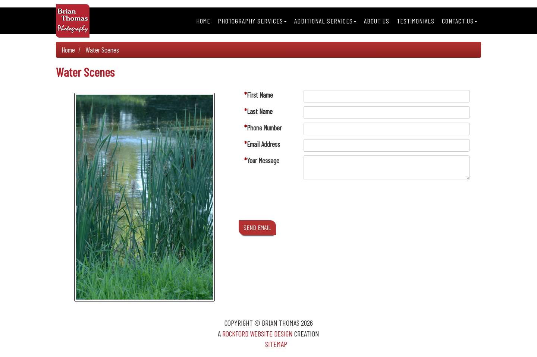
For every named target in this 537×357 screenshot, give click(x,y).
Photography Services (252, 21)
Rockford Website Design (257, 333)
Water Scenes (102, 49)
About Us (376, 21)
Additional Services (325, 21)
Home (203, 21)
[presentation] (360, 202)
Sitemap (276, 343)
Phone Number (264, 127)
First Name (260, 95)
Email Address (263, 144)
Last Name (260, 111)
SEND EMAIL (257, 227)
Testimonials (415, 21)
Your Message (263, 160)
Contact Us (459, 21)
